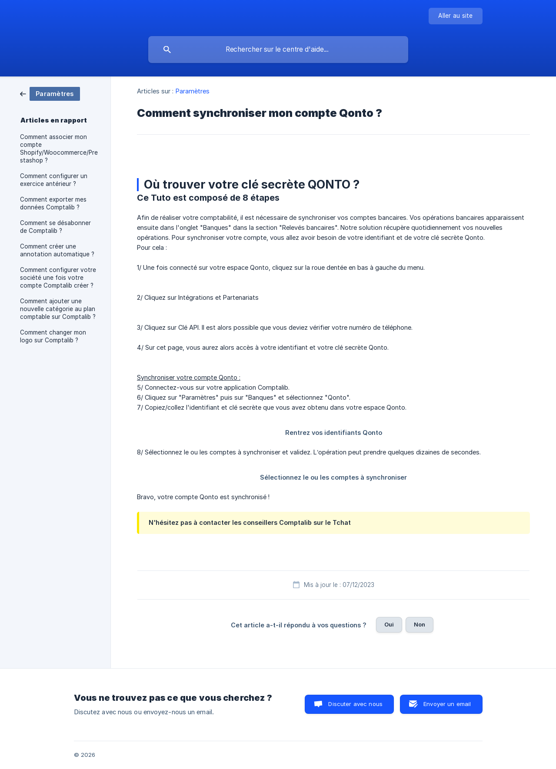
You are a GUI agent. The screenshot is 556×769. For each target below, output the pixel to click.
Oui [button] (389, 624)
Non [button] (419, 624)
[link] (50, 93)
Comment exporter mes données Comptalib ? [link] (53, 203)
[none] (455, 16)
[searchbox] (278, 49)
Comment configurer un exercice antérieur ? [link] (53, 179)
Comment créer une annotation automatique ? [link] (57, 250)
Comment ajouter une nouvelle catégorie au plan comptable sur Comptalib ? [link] (58, 309)
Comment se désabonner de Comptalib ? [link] (55, 226)
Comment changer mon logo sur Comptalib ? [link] (53, 336)
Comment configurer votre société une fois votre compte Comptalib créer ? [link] (58, 277)
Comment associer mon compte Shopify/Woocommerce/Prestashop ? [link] (59, 148)
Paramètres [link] (193, 91)
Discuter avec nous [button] (355, 703)
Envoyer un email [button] (447, 703)
